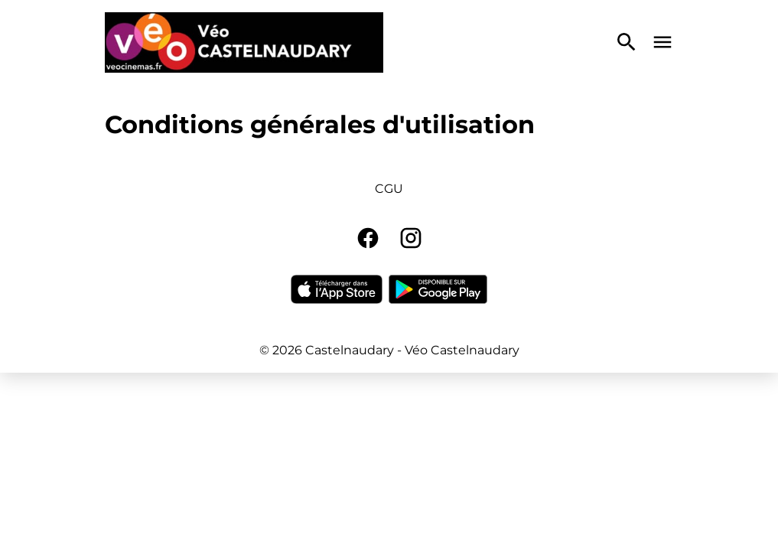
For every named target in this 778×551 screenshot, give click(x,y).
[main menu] (662, 42)
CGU (389, 188)
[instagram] (411, 238)
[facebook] (368, 238)
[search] (626, 42)
